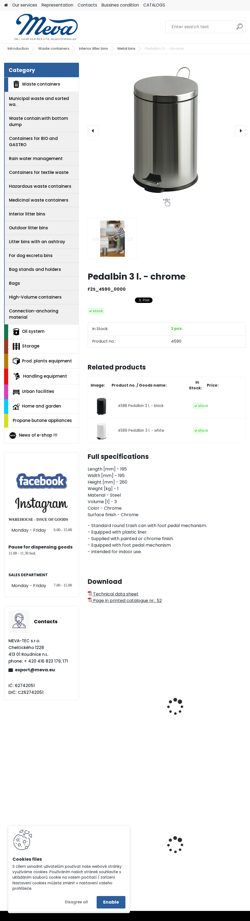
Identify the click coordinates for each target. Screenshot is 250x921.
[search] (239, 28)
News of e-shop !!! (33, 435)
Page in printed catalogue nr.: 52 (125, 600)
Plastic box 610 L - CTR (195, 851)
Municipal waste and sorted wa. (39, 102)
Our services (24, 5)
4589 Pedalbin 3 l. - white (141, 430)
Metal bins (126, 48)
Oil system (29, 331)
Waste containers (53, 48)
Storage (26, 346)
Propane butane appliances (42, 420)
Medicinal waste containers (38, 200)
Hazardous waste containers (40, 186)
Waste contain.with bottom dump (38, 121)
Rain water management (36, 158)
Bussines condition (120, 5)
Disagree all (76, 902)
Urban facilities (33, 391)
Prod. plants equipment (42, 361)
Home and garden (37, 406)
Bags (14, 283)
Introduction (18, 48)
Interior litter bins (93, 48)
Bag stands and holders (35, 269)
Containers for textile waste (38, 172)
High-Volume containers (35, 297)
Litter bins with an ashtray (37, 242)
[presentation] (93, 130)
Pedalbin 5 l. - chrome (114, 715)
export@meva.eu (35, 670)
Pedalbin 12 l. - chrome (196, 715)
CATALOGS (154, 5)
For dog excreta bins (31, 255)
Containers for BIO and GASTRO (33, 142)
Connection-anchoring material (33, 314)
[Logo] (41, 26)
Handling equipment (40, 376)
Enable (111, 902)
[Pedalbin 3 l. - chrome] (167, 131)
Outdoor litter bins (28, 228)
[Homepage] (6, 5)
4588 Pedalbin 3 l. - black (141, 405)
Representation (57, 5)
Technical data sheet (113, 594)
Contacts (87, 5)
